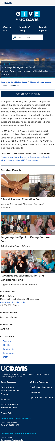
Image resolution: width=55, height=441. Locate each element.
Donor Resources (8, 381)
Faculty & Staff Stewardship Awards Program (10, 390)
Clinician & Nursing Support (40, 82)
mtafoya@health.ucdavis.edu (12, 302)
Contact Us (35, 392)
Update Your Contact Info (41, 397)
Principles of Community (41, 387)
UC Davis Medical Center (17, 82)
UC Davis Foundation (39, 381)
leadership (8, 349)
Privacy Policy (7, 412)
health (6, 345)
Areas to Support (43, 28)
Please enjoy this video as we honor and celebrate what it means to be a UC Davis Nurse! (25, 158)
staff (5, 356)
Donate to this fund (28, 94)
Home (3, 82)
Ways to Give (7, 28)
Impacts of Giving (24, 28)
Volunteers (5, 399)
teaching (7, 341)
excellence (8, 353)
